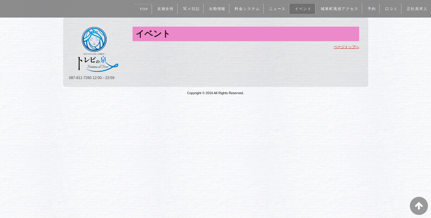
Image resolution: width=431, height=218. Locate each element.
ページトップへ (346, 47)
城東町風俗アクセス (339, 9)
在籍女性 (162, 9)
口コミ (390, 9)
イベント (301, 9)
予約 (371, 9)
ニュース (275, 9)
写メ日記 (189, 9)
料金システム (245, 9)
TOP (141, 9)
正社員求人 (417, 9)
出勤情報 (215, 9)
